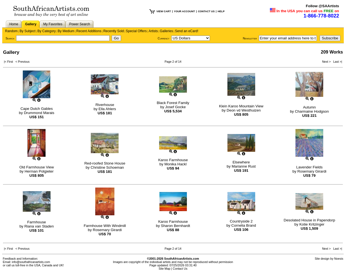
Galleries (166, 31)
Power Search (79, 24)
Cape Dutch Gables (37, 109)
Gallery (30, 24)
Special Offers (136, 31)
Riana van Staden (39, 226)
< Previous (23, 61)
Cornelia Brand (243, 225)
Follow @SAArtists (322, 6)
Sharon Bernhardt (175, 226)
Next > (327, 61)
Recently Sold (113, 31)
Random (11, 31)
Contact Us (180, 268)
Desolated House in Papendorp (309, 220)
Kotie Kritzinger (311, 224)
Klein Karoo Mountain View (241, 106)
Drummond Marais (39, 113)
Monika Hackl (175, 164)
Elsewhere (241, 162)
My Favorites (52, 24)
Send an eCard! (186, 31)
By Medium (66, 31)
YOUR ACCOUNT (184, 11)
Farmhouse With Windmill (105, 226)
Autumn (309, 107)
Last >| (337, 61)
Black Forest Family (173, 103)
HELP (221, 11)
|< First (10, 61)
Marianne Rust (244, 166)
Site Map (164, 268)
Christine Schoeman (107, 167)
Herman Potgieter (38, 171)
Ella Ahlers (107, 109)
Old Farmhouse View (36, 167)
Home (13, 24)
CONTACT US (206, 11)
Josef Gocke (175, 107)
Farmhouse (36, 222)
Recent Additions (88, 31)
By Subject (27, 31)
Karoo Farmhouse (173, 160)
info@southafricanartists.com (31, 262)
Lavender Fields (309, 167)
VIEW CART (163, 11)
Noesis (338, 258)
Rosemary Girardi (311, 171)
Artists (153, 31)
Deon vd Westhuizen (244, 110)
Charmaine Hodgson (312, 111)
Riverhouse (105, 105)
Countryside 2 (241, 221)
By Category (46, 31)
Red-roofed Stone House (104, 163)
